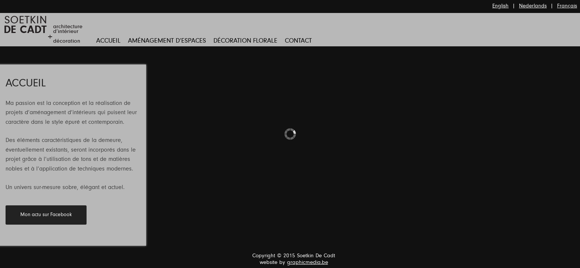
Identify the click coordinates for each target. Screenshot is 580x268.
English (500, 6)
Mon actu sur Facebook (46, 215)
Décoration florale (245, 41)
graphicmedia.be (307, 262)
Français (567, 6)
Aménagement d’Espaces (167, 41)
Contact (298, 41)
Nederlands (533, 6)
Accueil (108, 41)
